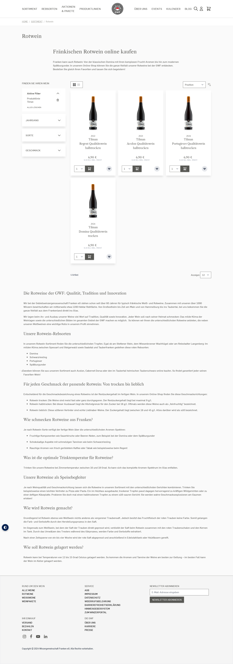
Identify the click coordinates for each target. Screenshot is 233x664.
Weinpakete (29, 601)
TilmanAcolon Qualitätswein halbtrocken (141, 144)
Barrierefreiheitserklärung (102, 604)
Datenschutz (92, 597)
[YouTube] (38, 636)
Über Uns (90, 622)
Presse (89, 629)
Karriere (90, 626)
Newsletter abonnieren (164, 586)
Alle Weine (28, 590)
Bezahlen (28, 626)
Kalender (173, 9)
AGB (87, 590)
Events (157, 9)
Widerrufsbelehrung (98, 601)
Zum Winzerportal (96, 612)
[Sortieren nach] (194, 84)
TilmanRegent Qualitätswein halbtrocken (93, 144)
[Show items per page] (205, 275)
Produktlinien (90, 9)
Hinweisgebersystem (97, 608)
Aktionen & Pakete (68, 9)
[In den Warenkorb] (89, 169)
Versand (27, 622)
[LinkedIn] (45, 636)
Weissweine (29, 597)
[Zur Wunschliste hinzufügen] (109, 169)
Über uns (140, 9)
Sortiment (29, 9)
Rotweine (27, 593)
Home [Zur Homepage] (25, 21)
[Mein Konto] (201, 9)
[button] (5, 527)
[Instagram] (24, 636)
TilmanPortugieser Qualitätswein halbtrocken (188, 144)
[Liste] (78, 85)
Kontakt (27, 629)
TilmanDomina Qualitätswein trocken (93, 232)
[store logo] (117, 9)
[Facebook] (31, 636)
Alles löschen (34, 107)
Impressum (91, 593)
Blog (188, 9)
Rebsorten (49, 9)
